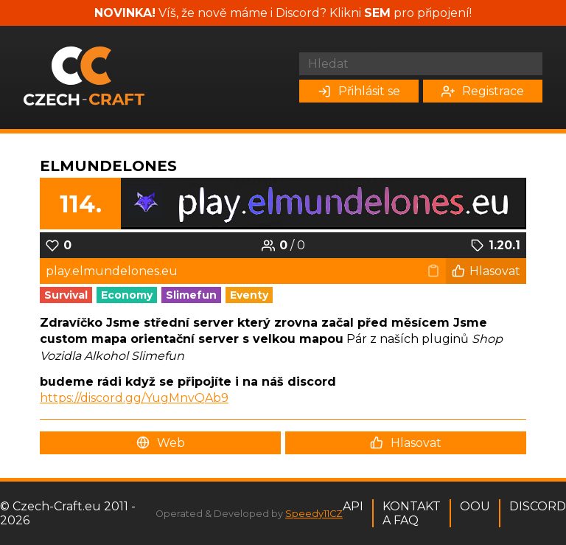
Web (160, 443)
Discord (537, 506)
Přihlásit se (359, 91)
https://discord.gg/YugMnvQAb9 (134, 398)
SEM (377, 13)
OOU (475, 506)
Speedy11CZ (314, 513)
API (353, 506)
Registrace (482, 91)
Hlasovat (486, 271)
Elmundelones (108, 166)
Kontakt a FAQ (411, 513)
